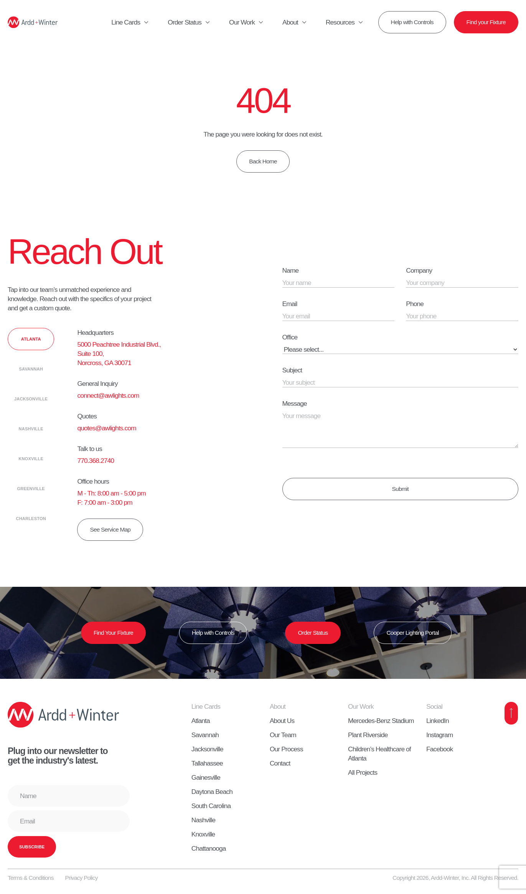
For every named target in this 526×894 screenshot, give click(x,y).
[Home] (33, 22)
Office (290, 337)
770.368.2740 (95, 460)
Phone (415, 304)
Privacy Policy (81, 877)
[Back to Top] (511, 713)
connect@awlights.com (108, 395)
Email (289, 304)
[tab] (31, 339)
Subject (292, 370)
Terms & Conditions (31, 877)
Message (294, 403)
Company (419, 270)
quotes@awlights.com (106, 428)
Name (290, 270)
